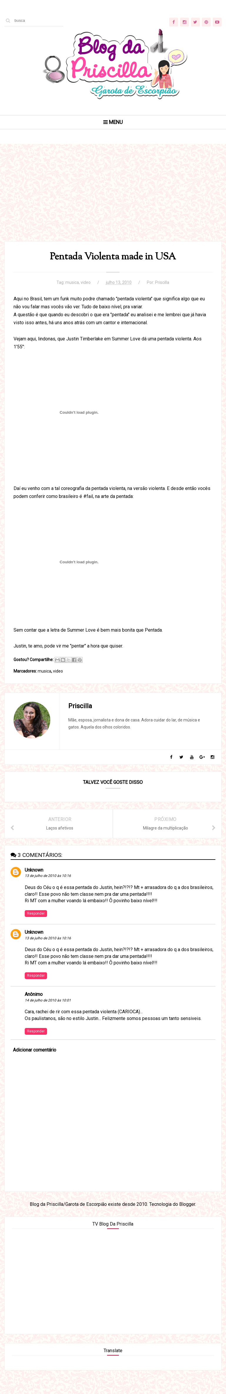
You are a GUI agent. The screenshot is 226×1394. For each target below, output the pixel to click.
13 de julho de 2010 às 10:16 (48, 876)
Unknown (34, 870)
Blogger (187, 1204)
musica (72, 282)
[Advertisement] (112, 200)
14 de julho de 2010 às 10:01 (48, 1000)
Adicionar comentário (34, 1050)
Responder (36, 913)
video (86, 282)
